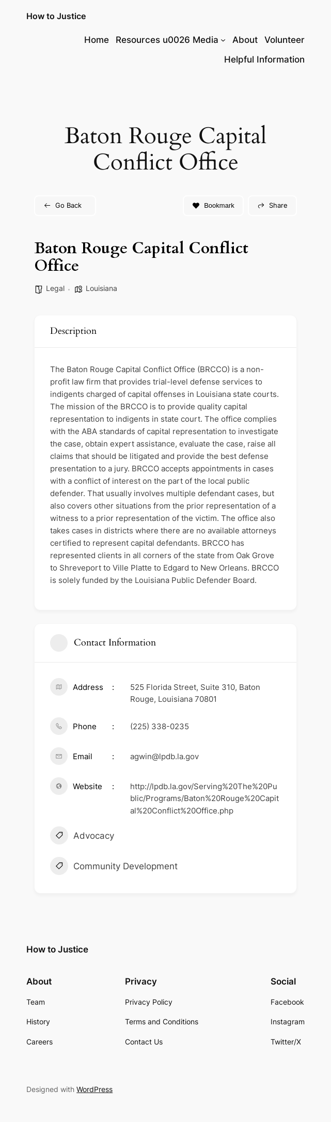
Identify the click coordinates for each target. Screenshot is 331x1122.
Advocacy (82, 836)
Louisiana (101, 288)
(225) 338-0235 (159, 726)
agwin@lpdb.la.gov (164, 756)
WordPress (94, 1089)
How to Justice (56, 16)
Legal (55, 288)
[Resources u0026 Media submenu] (223, 39)
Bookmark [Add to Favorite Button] (213, 205)
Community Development (114, 867)
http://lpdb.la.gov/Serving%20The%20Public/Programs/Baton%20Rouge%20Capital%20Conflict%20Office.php (204, 798)
